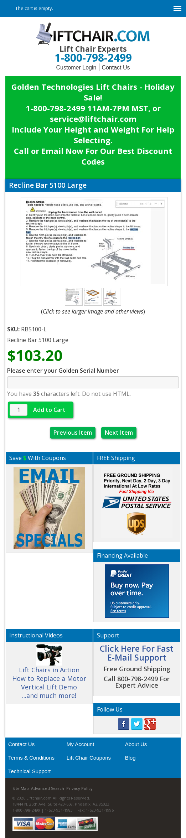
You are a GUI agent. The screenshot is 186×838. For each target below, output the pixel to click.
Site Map (20, 788)
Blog (130, 758)
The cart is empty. (34, 8)
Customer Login (76, 67)
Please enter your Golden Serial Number (63, 370)
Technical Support (29, 771)
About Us (136, 744)
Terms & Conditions (31, 758)
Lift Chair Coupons (89, 758)
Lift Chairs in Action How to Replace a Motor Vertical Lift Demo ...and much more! (49, 674)
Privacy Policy (79, 788)
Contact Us (116, 67)
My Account (80, 744)
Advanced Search (47, 788)
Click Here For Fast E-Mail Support (137, 653)
